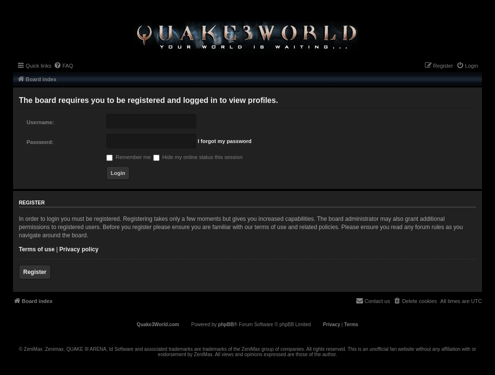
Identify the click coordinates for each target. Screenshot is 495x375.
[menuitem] (63, 66)
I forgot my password (224, 141)
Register (34, 272)
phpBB (226, 324)
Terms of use (37, 249)
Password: (40, 142)
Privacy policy (79, 249)
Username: (40, 122)
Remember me (128, 157)
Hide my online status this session (198, 157)
